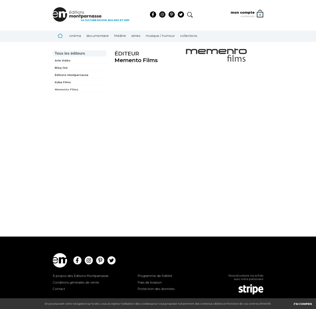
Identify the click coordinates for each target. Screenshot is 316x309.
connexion (247, 16)
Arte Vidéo (62, 60)
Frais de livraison (150, 282)
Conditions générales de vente (76, 282)
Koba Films (63, 82)
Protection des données (156, 289)
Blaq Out (61, 67)
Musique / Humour (160, 36)
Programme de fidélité (155, 276)
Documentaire (97, 36)
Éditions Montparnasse (71, 75)
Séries (135, 36)
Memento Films (66, 89)
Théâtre (120, 36)
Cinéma (75, 36)
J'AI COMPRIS (302, 303)
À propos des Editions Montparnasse (80, 276)
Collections (188, 36)
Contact (59, 289)
